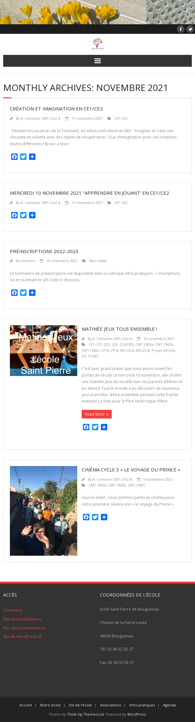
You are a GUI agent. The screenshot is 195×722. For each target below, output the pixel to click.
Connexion (13, 610)
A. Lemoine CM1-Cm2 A (40, 118)
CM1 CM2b (164, 344)
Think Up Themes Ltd (85, 714)
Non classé (98, 260)
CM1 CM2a (144, 344)
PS (84, 356)
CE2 (115, 344)
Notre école (50, 705)
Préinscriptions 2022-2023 (44, 251)
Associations (110, 705)
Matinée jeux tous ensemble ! (119, 329)
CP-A (105, 350)
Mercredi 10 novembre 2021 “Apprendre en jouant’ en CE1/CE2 (89, 193)
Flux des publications (22, 619)
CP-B (114, 350)
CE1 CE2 (121, 118)
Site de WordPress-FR (22, 636)
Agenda (169, 705)
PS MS (93, 356)
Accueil (25, 705)
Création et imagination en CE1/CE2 (56, 108)
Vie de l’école (80, 705)
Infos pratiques (142, 705)
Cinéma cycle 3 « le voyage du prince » (131, 469)
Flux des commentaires (24, 628)
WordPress (136, 714)
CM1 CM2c (90, 350)
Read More (95, 414)
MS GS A (127, 350)
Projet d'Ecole (163, 350)
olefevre (28, 260)
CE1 (92, 344)
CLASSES (127, 344)
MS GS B (143, 350)
